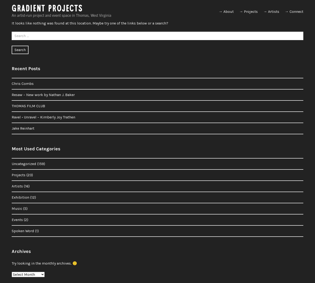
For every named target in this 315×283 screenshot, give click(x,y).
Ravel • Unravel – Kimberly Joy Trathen (43, 117)
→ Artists (271, 11)
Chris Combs (23, 83)
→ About (226, 11)
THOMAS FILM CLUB (28, 106)
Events (17, 219)
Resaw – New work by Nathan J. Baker (43, 95)
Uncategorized (24, 164)
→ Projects (248, 11)
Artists (17, 186)
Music (17, 208)
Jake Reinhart (23, 128)
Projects (18, 175)
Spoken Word (23, 231)
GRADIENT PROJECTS (47, 10)
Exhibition (20, 197)
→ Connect (294, 11)
